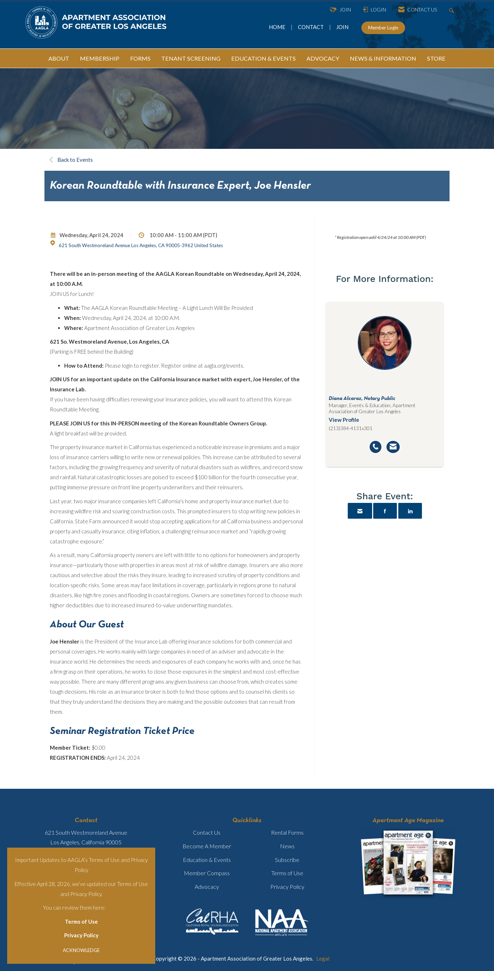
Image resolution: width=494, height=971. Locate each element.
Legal (322, 958)
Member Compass (207, 872)
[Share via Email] (360, 511)
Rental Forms (287, 832)
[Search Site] (453, 10)
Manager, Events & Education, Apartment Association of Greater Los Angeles (372, 408)
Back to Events (71, 159)
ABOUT (58, 58)
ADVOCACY (323, 58)
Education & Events (207, 859)
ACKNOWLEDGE (81, 950)
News (287, 846)
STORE (436, 58)
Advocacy (207, 886)
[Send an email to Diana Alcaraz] (393, 447)
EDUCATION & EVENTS (263, 58)
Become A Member (206, 846)
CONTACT (312, 27)
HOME (277, 27)
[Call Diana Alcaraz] (375, 447)
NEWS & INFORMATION (383, 58)
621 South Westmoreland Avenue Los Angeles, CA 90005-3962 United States (141, 245)
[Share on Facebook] (385, 511)
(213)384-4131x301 (350, 428)
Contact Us (206, 832)
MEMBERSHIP (99, 58)
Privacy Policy (81, 935)
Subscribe (287, 859)
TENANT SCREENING (190, 58)
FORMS (140, 58)
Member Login (383, 27)
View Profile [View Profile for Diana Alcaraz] (344, 419)
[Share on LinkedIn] (410, 511)
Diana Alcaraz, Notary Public (362, 398)
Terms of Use (81, 921)
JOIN (342, 27)
